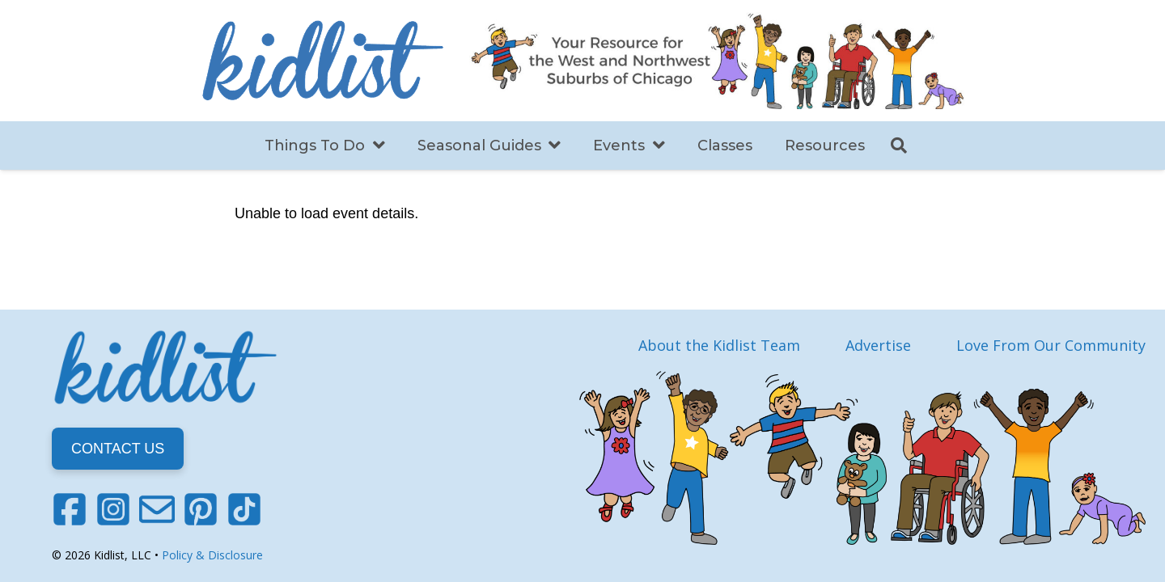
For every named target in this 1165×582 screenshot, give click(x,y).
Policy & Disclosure (212, 555)
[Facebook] (69, 509)
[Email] (157, 509)
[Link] (323, 60)
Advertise (878, 345)
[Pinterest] (200, 509)
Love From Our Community (1051, 345)
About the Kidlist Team (719, 345)
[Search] (899, 145)
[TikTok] (244, 509)
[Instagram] (113, 509)
